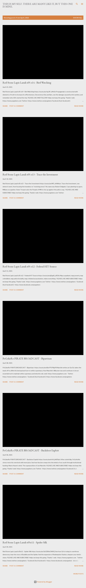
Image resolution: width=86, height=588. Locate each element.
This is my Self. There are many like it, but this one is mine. (38, 5)
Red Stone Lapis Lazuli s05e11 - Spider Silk (25, 542)
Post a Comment (16, 106)
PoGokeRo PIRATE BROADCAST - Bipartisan (27, 358)
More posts (78, 574)
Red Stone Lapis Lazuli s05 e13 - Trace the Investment (30, 174)
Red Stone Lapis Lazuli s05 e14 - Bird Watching (27, 82)
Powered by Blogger (43, 582)
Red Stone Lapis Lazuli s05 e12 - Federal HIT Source (30, 266)
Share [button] (5, 106)
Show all (77, 18)
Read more (78, 106)
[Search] (77, 4)
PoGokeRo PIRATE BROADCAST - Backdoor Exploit (31, 450)
